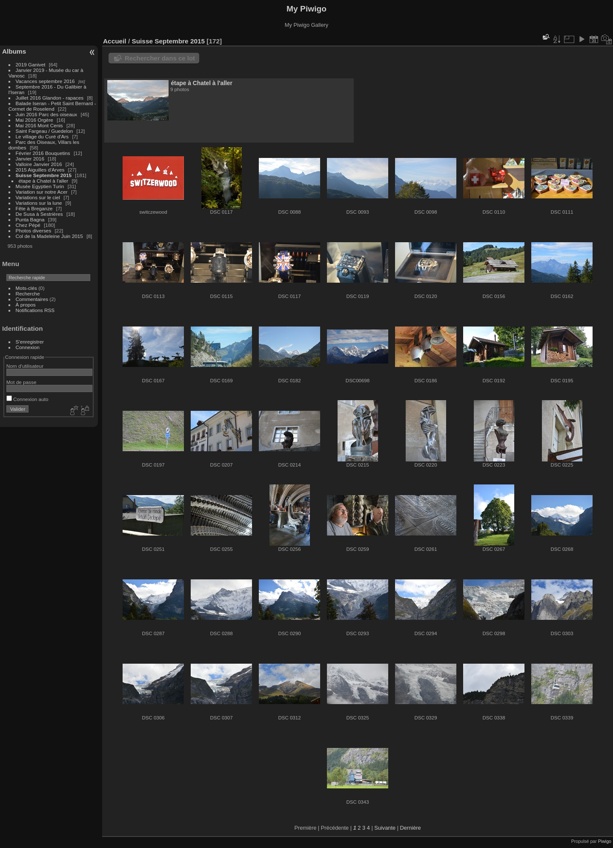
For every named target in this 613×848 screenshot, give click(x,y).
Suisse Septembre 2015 (44, 175)
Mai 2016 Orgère (34, 120)
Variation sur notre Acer (42, 192)
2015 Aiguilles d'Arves (40, 169)
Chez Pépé (28, 225)
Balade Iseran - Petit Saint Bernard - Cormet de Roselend (52, 106)
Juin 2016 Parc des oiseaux (46, 114)
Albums (14, 51)
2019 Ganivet (31, 64)
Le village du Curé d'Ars (42, 136)
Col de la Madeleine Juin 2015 (49, 236)
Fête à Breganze (34, 208)
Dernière (410, 828)
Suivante (384, 828)
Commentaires (32, 299)
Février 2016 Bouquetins (43, 153)
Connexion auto (27, 399)
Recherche (28, 293)
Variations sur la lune (39, 203)
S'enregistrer (30, 341)
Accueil (114, 41)
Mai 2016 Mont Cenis (39, 125)
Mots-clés (26, 288)
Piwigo (604, 841)
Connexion (28, 347)
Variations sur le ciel (38, 197)
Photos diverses (34, 230)
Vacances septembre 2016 (45, 81)
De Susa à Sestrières (39, 214)
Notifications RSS (35, 310)
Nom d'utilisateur (24, 366)
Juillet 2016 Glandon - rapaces (50, 97)
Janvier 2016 (31, 158)
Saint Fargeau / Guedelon (44, 131)
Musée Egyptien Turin (40, 186)
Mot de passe (21, 382)
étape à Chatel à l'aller (44, 180)
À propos (26, 304)
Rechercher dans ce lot (160, 58)
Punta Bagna (30, 219)
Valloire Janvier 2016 (39, 164)
